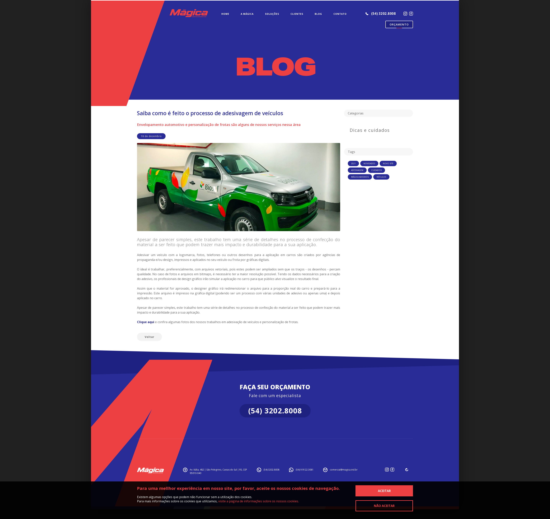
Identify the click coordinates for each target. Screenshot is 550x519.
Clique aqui (145, 322)
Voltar (149, 337)
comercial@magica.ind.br (344, 469)
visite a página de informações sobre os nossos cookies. (258, 501)
